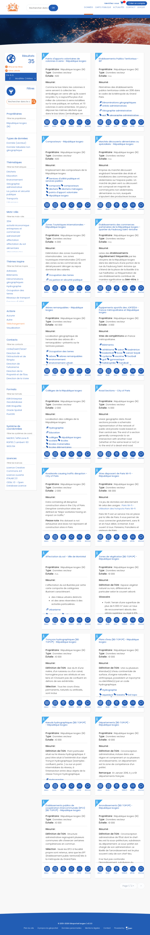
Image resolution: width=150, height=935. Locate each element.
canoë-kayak (133, 353)
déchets (53, 189)
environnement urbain (61, 363)
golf (104, 359)
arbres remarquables (70, 356)
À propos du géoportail (48, 928)
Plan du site (29, 928)
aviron (121, 349)
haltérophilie (109, 363)
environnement (57, 359)
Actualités (118, 7)
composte (54, 186)
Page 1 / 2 (127, 885)
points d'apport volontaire (63, 192)
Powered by (123, 928)
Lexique (141, 7)
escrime (119, 356)
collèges (53, 437)
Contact (130, 7)
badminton (134, 349)
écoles (64, 440)
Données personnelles (71, 928)
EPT (104, 115)
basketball (108, 353)
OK (53, 7)
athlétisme (108, 349)
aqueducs (107, 695)
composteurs (71, 186)
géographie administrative (124, 115)
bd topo (132, 695)
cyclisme (107, 356)
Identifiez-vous (111, 3)
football (131, 356)
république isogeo (59, 195)
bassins (121, 695)
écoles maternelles (59, 444)
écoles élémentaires (60, 447)
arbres (52, 356)
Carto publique (103, 7)
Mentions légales (92, 928)
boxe (119, 353)
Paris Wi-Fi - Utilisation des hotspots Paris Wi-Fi (117, 507)
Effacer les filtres (14, 67)
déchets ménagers (72, 189)
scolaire (53, 440)
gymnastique (117, 359)
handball (123, 363)
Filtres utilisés (12, 70)
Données (88, 7)
